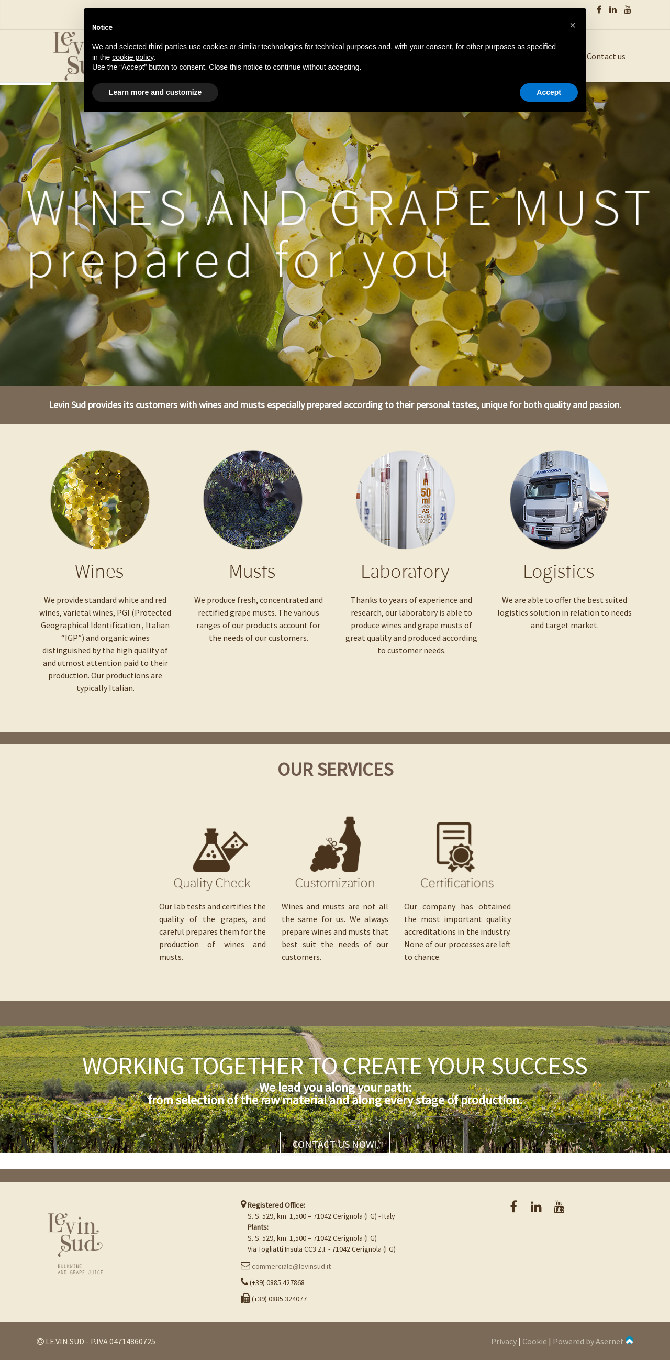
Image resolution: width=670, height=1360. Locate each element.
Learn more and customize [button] (155, 92)
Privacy (504, 1341)
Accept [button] (549, 92)
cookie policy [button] (132, 57)
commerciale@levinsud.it (291, 1266)
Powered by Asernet (593, 1341)
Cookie (534, 1341)
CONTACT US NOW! (335, 1143)
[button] (572, 25)
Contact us (606, 56)
